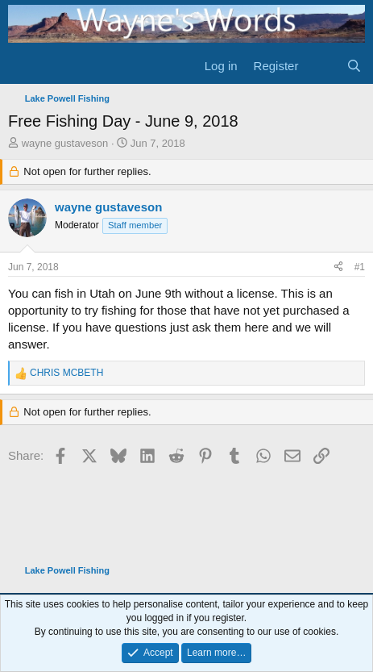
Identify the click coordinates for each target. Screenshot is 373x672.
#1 (359, 267)
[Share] (338, 267)
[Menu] (22, 66)
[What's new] (322, 66)
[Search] (354, 66)
